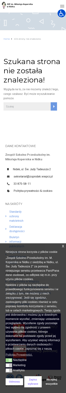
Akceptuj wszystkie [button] (52, 381)
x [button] (63, 246)
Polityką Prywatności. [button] (19, 354)
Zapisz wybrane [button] (33, 381)
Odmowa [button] (14, 381)
